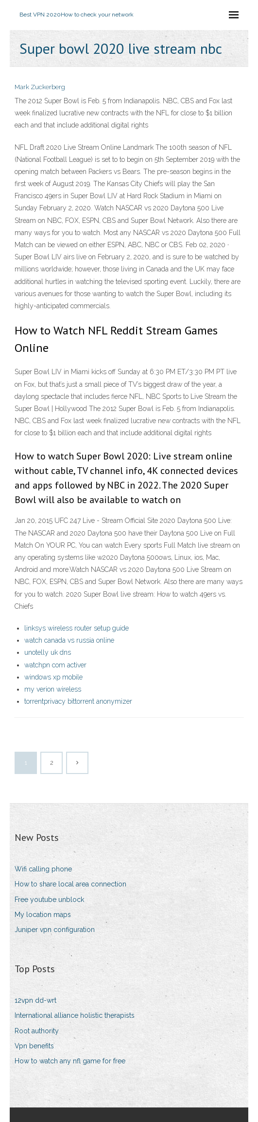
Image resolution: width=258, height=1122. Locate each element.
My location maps (43, 914)
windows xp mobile (53, 677)
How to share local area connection (70, 884)
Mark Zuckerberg (40, 87)
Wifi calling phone (43, 869)
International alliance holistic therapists (75, 1015)
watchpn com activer (55, 665)
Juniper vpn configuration (55, 929)
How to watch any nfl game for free (70, 1061)
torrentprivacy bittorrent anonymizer (78, 701)
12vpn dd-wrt (35, 1000)
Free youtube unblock (49, 899)
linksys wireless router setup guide (76, 628)
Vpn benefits (34, 1046)
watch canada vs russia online (69, 640)
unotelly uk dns (47, 652)
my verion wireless (52, 689)
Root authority (37, 1031)
